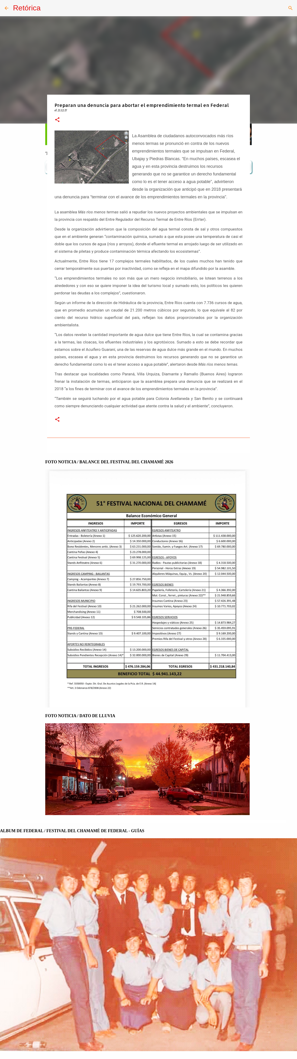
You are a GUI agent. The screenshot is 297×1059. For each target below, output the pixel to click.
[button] (57, 120)
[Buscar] (290, 8)
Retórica (27, 8)
